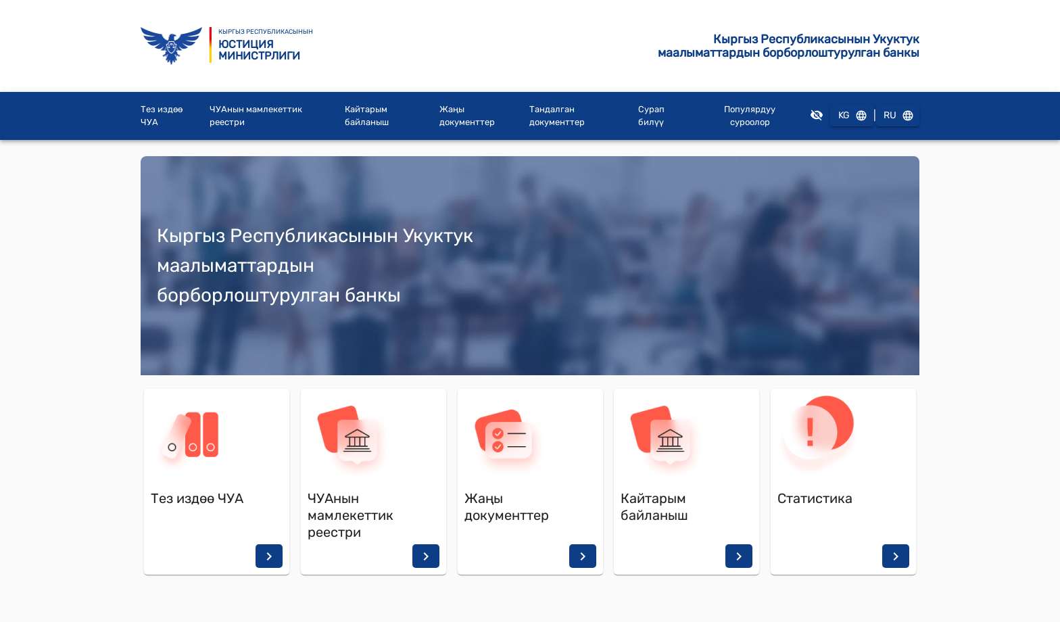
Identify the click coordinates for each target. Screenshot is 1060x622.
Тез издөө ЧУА (162, 116)
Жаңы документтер (467, 116)
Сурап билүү (651, 116)
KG (851, 116)
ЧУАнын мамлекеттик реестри (256, 116)
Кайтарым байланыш (367, 116)
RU (897, 116)
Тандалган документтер (557, 116)
